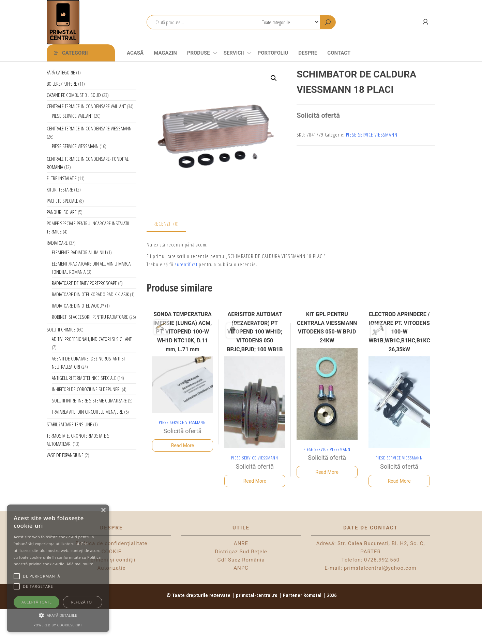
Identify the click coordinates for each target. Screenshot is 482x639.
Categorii (75, 53)
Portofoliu (273, 53)
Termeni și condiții (111, 560)
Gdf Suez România (241, 560)
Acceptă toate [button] (36, 602)
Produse (198, 53)
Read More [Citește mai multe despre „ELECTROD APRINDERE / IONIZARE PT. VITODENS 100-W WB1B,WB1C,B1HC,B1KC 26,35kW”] (399, 481)
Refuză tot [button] (82, 602)
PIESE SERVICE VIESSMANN (371, 134)
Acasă (135, 53)
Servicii (234, 53)
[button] (274, 78)
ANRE (241, 543)
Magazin (165, 53)
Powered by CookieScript (57, 625)
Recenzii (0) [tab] (166, 223)
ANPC (241, 568)
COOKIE (111, 552)
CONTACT (338, 53)
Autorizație (111, 568)
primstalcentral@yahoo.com (380, 568)
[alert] (58, 568)
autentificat (186, 264)
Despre (307, 53)
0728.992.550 (382, 560)
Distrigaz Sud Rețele (241, 552)
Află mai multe (79, 563)
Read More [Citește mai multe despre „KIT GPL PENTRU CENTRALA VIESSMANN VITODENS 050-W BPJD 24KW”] (327, 472)
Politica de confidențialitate (112, 543)
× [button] (103, 510)
